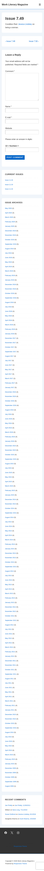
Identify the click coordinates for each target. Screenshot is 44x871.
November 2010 (10, 719)
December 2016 (10, 392)
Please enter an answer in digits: (18, 139)
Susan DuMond (10, 814)
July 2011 (8, 683)
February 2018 (10, 329)
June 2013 (8, 580)
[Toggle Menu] (40, 5)
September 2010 (10, 728)
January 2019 (9, 280)
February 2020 (10, 222)
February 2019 (10, 275)
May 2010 (8, 746)
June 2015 (8, 472)
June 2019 (8, 257)
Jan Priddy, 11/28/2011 (22, 805)
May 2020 (8, 208)
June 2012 (8, 634)
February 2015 (10, 490)
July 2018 (8, 307)
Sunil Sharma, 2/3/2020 (28, 819)
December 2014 (10, 499)
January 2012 (9, 656)
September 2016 (10, 405)
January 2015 (9, 495)
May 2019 (8, 262)
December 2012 (10, 607)
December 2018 (10, 284)
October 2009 (9, 777)
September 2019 (10, 244)
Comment (10, 71)
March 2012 (9, 647)
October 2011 (9, 669)
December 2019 (10, 231)
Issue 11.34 (9, 180)
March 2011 (9, 701)
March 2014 (9, 540)
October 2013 (9, 562)
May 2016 (8, 423)
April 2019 (8, 266)
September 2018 (10, 298)
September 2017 (10, 352)
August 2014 (9, 517)
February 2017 (10, 383)
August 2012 (9, 625)
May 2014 (8, 531)
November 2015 (10, 450)
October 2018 (9, 293)
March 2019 (9, 271)
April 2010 (8, 750)
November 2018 (10, 289)
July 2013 (8, 575)
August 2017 (9, 356)
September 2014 (10, 513)
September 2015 (10, 459)
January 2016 (9, 441)
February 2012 (10, 652)
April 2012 (8, 643)
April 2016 (8, 428)
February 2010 (10, 759)
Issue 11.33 (9, 184)
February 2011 (10, 705)
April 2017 (8, 374)
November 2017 (10, 342)
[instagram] (18, 832)
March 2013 (9, 593)
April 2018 (8, 320)
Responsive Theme (20, 846)
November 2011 (10, 665)
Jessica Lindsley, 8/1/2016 (27, 814)
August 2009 (9, 786)
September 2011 (10, 674)
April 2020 (8, 213)
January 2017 (9, 387)
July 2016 (8, 414)
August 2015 (9, 464)
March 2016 (9, 432)
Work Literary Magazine (15, 4)
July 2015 (8, 468)
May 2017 (8, 369)
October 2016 (9, 401)
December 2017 (10, 338)
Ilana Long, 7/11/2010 (20, 810)
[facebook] (6, 832)
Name (7, 106)
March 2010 (9, 755)
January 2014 (9, 549)
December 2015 (10, 446)
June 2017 (8, 365)
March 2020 (9, 217)
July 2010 (8, 737)
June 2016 (8, 419)
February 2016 (10, 437)
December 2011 (10, 661)
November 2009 (10, 772)
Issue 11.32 (9, 189)
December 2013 (10, 553)
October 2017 (9, 347)
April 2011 (8, 696)
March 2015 (9, 486)
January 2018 (9, 334)
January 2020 (9, 226)
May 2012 (8, 638)
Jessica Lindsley (25, 24)
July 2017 (8, 360)
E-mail (8, 117)
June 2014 (8, 526)
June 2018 (8, 311)
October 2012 (9, 616)
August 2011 (9, 679)
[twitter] (12, 832)
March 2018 (9, 325)
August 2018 (9, 302)
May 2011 (8, 692)
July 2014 (8, 522)
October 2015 (9, 454)
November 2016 (10, 396)
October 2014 (9, 508)
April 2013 (8, 589)
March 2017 (9, 378)
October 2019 (9, 240)
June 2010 (8, 741)
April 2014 (8, 535)
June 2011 (8, 687)
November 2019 (10, 235)
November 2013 (10, 557)
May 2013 (8, 584)
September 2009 (10, 781)
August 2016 (9, 410)
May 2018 (8, 316)
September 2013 (10, 566)
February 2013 (10, 598)
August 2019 (9, 249)
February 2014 (10, 544)
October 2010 (9, 723)
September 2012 (10, 620)
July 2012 (8, 629)
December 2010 (10, 714)
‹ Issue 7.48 (10, 41)
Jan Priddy (8, 805)
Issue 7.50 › (34, 41)
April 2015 (8, 481)
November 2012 (10, 611)
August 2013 (9, 571)
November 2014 (10, 504)
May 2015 (8, 477)
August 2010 (9, 732)
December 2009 (10, 768)
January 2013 (9, 602)
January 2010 (9, 764)
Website (8, 128)
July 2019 (8, 253)
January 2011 (9, 710)
